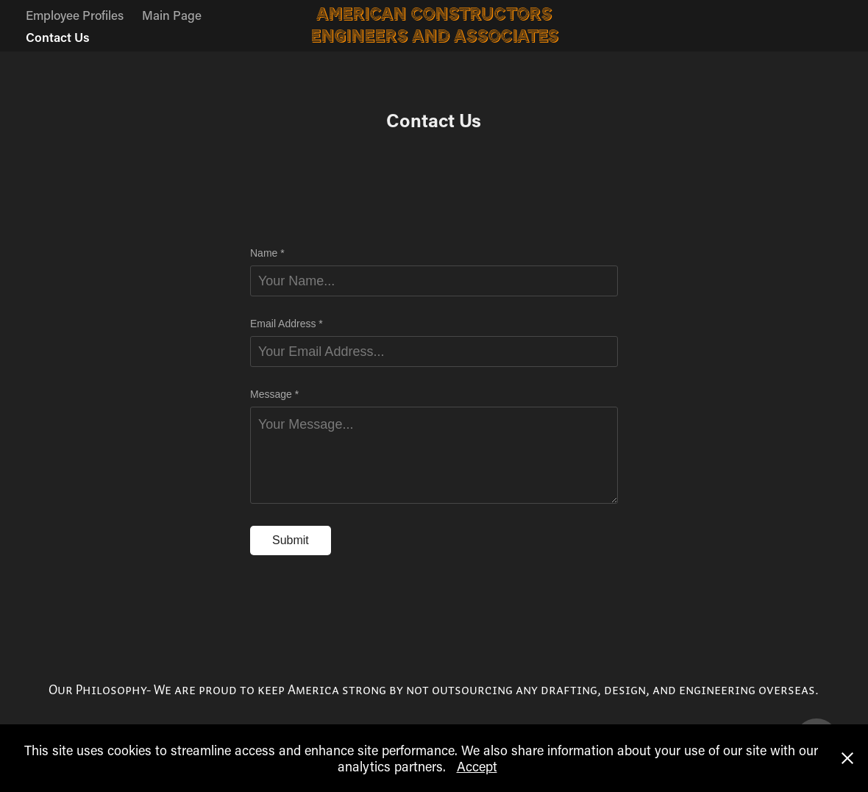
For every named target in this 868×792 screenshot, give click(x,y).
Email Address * (286, 323)
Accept (477, 766)
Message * (274, 394)
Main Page (172, 15)
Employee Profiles (75, 15)
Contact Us (58, 37)
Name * (267, 253)
